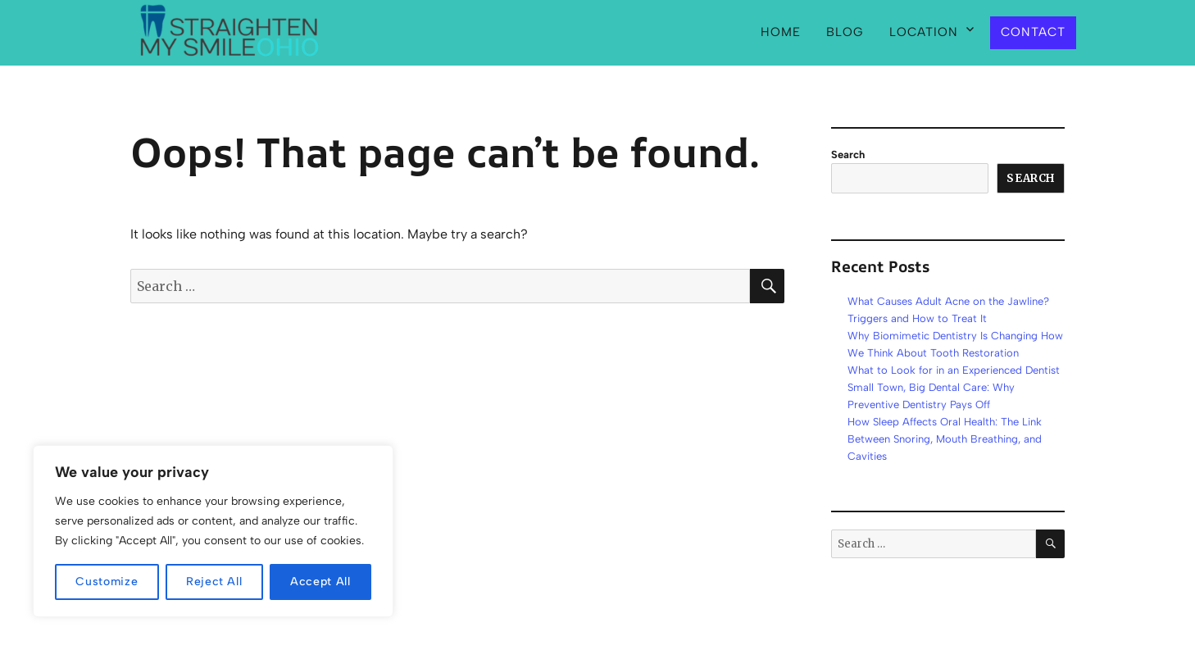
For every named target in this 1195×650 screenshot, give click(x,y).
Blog (845, 32)
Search (848, 154)
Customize (106, 582)
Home (781, 32)
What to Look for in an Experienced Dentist (953, 370)
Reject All (214, 582)
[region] (213, 531)
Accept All (320, 582)
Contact (1033, 32)
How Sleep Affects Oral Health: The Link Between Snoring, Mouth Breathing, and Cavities (944, 439)
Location (923, 32)
